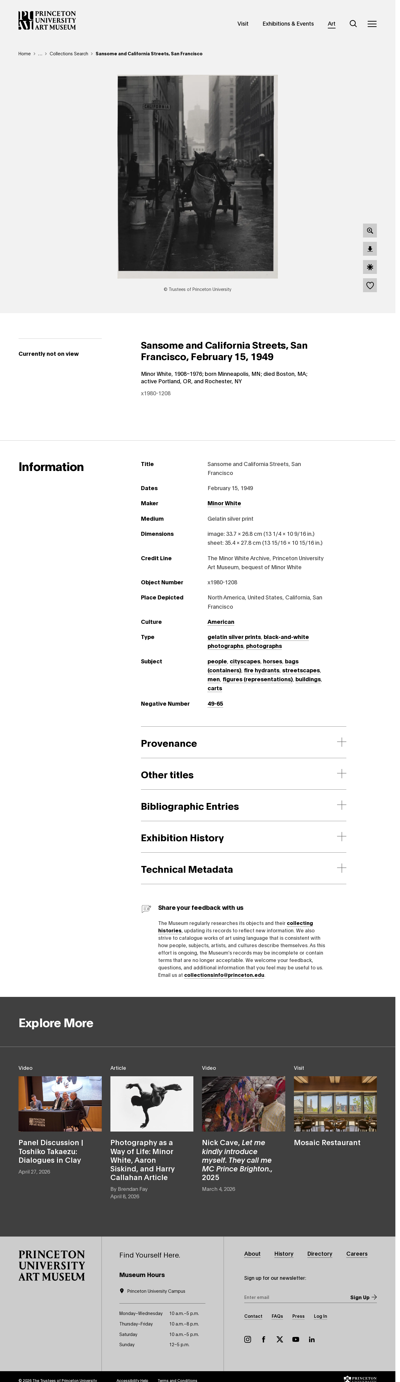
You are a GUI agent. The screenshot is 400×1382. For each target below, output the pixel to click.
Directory (319, 1253)
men (214, 679)
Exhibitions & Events (288, 23)
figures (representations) (258, 679)
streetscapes (301, 670)
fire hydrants (261, 670)
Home (25, 53)
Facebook (263, 1339)
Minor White (224, 502)
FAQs (277, 1316)
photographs (264, 645)
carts (215, 687)
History (284, 1253)
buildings (308, 679)
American (221, 621)
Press (298, 1316)
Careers (357, 1253)
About (252, 1253)
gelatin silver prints (234, 636)
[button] (52, 1265)
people (217, 661)
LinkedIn (311, 1339)
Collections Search (69, 53)
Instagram (247, 1339)
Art (332, 23)
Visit (243, 23)
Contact (253, 1316)
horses (272, 661)
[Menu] (372, 24)
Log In (320, 1316)
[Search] (353, 24)
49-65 (215, 703)
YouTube (295, 1339)
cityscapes (245, 661)
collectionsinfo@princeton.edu (224, 974)
